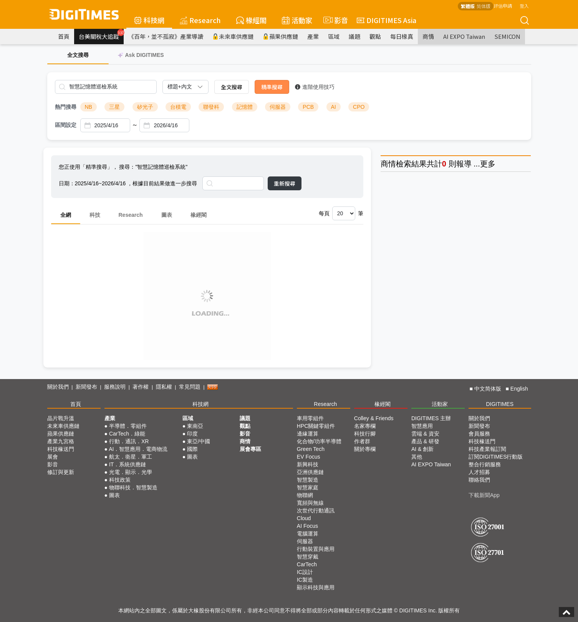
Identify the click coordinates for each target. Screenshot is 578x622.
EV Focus (308, 457)
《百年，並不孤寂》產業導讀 (165, 36)
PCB (308, 107)
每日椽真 (401, 36)
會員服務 (479, 434)
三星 (114, 107)
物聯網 (305, 495)
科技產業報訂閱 (487, 449)
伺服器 (278, 107)
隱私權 (164, 387)
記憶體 (245, 107)
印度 (192, 434)
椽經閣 (251, 20)
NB (88, 107)
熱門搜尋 (65, 107)
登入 (524, 5)
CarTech (307, 564)
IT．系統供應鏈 (127, 464)
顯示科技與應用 (316, 587)
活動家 (297, 20)
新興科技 (307, 464)
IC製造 (305, 580)
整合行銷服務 (485, 464)
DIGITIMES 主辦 (431, 418)
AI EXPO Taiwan (464, 36)
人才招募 (479, 472)
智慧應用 (422, 426)
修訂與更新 (60, 472)
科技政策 (120, 480)
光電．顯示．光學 (130, 472)
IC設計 (305, 572)
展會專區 (250, 449)
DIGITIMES (499, 404)
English (519, 389)
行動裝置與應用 (316, 549)
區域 (334, 36)
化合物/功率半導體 (319, 441)
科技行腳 (365, 434)
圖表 (166, 215)
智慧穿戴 (307, 557)
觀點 (375, 36)
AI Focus (307, 526)
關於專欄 (365, 449)
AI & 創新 (422, 449)
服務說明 (115, 387)
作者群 (362, 441)
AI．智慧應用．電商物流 (138, 449)
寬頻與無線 (310, 503)
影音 (334, 20)
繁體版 (468, 6)
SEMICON (507, 36)
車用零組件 (310, 418)
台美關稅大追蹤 (101, 34)
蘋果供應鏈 (280, 36)
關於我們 (58, 387)
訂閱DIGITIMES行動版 (496, 457)
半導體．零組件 (128, 426)
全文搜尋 (231, 87)
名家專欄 (365, 426)
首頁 (64, 36)
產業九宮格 (60, 441)
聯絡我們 (479, 480)
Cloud (304, 518)
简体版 (483, 6)
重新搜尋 (284, 183)
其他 (416, 457)
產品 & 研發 (425, 441)
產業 (313, 36)
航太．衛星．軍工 (130, 457)
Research (200, 20)
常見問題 (189, 387)
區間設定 (65, 125)
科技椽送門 (60, 449)
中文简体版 (487, 389)
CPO (358, 107)
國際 (192, 449)
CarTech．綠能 (127, 434)
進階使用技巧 (315, 87)
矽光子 (145, 107)
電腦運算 (307, 534)
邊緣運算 (307, 434)
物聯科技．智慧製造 (133, 487)
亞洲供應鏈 (310, 472)
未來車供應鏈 (232, 36)
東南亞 (195, 426)
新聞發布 (86, 387)
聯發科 (211, 107)
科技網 (149, 20)
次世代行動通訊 (316, 510)
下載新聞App (484, 495)
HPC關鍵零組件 (316, 426)
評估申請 (503, 5)
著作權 (140, 387)
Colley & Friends (374, 418)
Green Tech (311, 449)
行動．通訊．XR (129, 441)
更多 (487, 164)
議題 (354, 36)
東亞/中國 (198, 441)
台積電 (178, 107)
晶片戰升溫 (60, 418)
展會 (52, 457)
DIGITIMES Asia (386, 20)
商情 (428, 36)
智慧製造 (307, 480)
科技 (94, 215)
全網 (65, 215)
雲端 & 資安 (425, 434)
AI (333, 107)
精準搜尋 (272, 87)
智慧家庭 (307, 487)
